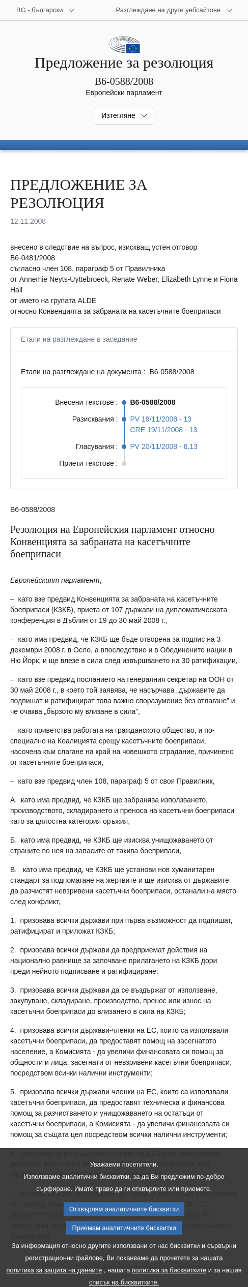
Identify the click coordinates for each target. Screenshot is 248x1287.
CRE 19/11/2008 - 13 (164, 430)
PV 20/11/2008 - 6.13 (164, 446)
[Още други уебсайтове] (174, 10)
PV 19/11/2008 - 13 (161, 419)
